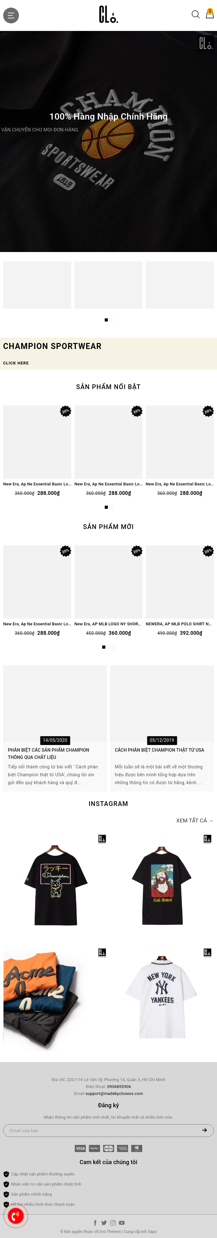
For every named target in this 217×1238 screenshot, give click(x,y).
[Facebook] (95, 1224)
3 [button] (113, 647)
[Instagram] (113, 1224)
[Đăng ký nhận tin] (204, 1130)
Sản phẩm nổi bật (108, 387)
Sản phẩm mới (108, 527)
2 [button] (111, 320)
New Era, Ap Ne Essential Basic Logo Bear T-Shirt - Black (180, 484)
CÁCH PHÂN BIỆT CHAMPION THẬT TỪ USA (159, 750)
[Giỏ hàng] (210, 16)
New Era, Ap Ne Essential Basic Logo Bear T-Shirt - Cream (37, 484)
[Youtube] (122, 1224)
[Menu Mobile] (11, 15)
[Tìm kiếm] (196, 16)
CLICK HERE (16, 363)
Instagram (108, 804)
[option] (108, 141)
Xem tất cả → (195, 820)
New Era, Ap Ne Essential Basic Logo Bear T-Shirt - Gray (108, 484)
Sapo (152, 1231)
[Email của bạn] (108, 1130)
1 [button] (106, 320)
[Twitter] (104, 1224)
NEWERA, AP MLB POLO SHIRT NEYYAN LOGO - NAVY (180, 624)
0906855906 (119, 1086)
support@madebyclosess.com (114, 1093)
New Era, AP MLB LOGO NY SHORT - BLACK (108, 624)
